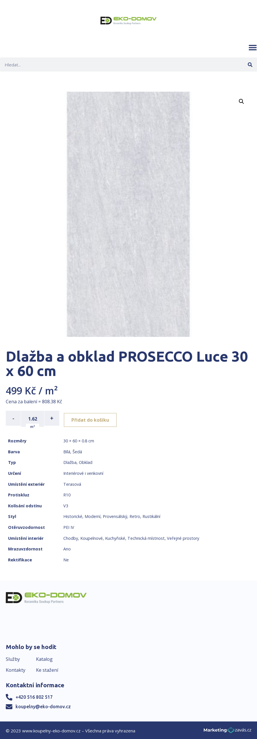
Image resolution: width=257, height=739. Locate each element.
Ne (66, 558)
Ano (67, 547)
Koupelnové (91, 537)
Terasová (72, 482)
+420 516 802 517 (34, 695)
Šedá (77, 450)
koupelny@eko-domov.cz (43, 705)
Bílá (66, 450)
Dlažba (70, 461)
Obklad (85, 461)
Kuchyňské (115, 537)
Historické (72, 515)
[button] (252, 47)
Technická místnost (146, 537)
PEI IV (68, 526)
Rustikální (151, 515)
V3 (65, 504)
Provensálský (115, 515)
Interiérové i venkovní (83, 472)
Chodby (70, 537)
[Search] (250, 64)
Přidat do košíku (92, 418)
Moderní (92, 515)
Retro (135, 515)
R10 (67, 493)
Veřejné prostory (183, 537)
